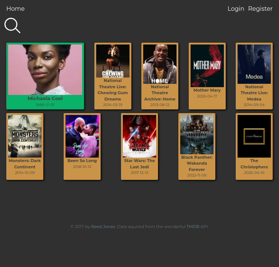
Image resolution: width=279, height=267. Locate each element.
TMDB (192, 226)
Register (260, 8)
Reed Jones (103, 226)
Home (15, 8)
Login (236, 8)
